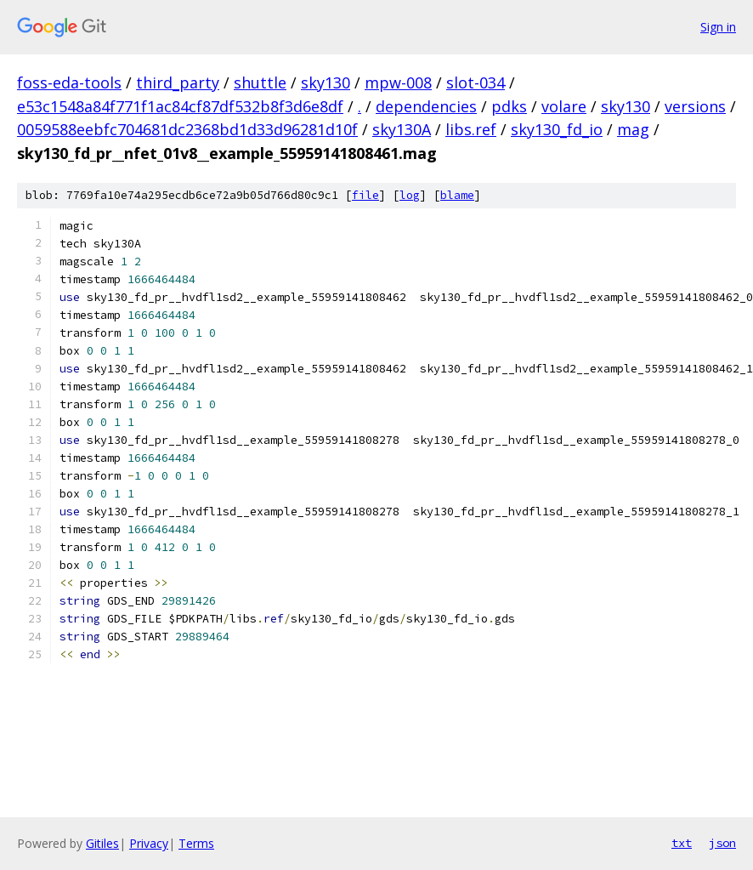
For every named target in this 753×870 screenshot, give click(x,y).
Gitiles (102, 843)
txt (681, 842)
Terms (196, 843)
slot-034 (475, 82)
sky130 (325, 82)
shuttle (260, 82)
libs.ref (470, 129)
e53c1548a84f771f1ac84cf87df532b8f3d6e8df (180, 106)
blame (457, 195)
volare (563, 106)
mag (633, 129)
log (409, 195)
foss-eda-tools (69, 82)
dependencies (426, 106)
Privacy (148, 843)
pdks (509, 106)
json (722, 842)
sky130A (401, 129)
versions (695, 106)
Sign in (718, 27)
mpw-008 (398, 82)
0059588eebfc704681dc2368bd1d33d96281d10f (187, 129)
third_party (177, 82)
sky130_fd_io (557, 129)
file (365, 195)
